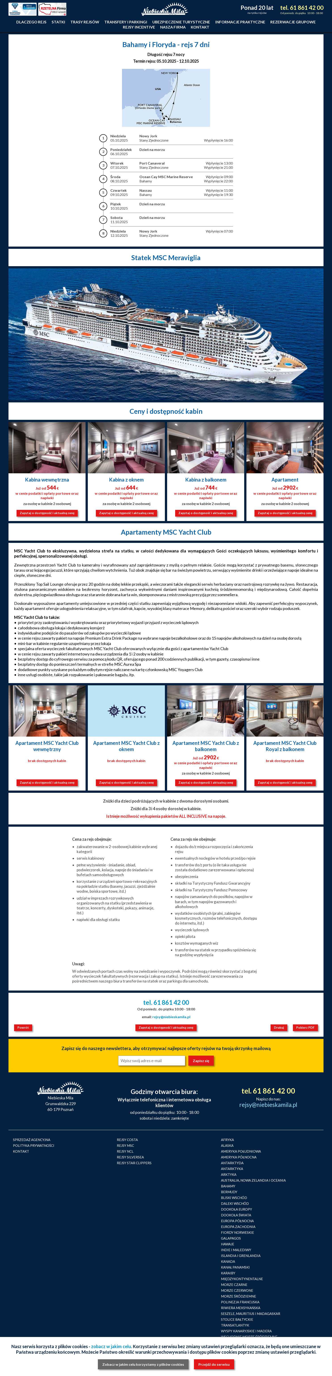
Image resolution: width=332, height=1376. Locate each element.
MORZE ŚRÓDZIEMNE (238, 1296)
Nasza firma (173, 27)
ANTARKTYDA (232, 1163)
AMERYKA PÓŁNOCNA (238, 1157)
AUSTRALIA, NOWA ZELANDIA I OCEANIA (253, 1180)
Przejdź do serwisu (214, 1364)
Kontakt (200, 27)
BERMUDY (229, 1192)
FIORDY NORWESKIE (237, 1232)
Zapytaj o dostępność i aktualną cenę (47, 513)
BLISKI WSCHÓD (234, 1198)
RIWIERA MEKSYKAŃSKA (240, 1308)
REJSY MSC (125, 1145)
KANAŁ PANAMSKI (235, 1267)
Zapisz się (201, 1061)
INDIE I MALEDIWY (236, 1250)
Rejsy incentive (139, 27)
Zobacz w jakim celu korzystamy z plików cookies (143, 1364)
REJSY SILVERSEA (130, 1157)
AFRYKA (227, 1140)
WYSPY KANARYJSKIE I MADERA (246, 1331)
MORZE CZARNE (234, 1285)
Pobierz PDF (305, 1027)
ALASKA (227, 1145)
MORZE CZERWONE (237, 1290)
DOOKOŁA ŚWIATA (236, 1215)
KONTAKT (21, 1151)
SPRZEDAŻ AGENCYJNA (31, 1140)
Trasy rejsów (84, 22)
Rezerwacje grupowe (293, 22)
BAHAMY (228, 1186)
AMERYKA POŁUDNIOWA (241, 1151)
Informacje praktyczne (240, 22)
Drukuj (279, 1027)
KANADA (228, 1261)
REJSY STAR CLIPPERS (134, 1163)
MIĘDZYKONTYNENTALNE (242, 1279)
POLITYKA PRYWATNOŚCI (33, 1145)
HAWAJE (227, 1244)
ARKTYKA (228, 1174)
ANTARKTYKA (232, 1169)
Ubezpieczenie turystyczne (181, 22)
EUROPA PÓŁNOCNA (237, 1221)
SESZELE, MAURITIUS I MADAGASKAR (250, 1314)
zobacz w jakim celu (111, 1346)
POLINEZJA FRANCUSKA (240, 1302)
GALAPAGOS (231, 1238)
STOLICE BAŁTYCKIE (237, 1319)
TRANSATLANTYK (235, 1325)
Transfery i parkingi (125, 22)
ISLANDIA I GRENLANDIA (241, 1256)
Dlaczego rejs (31, 22)
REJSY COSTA (127, 1140)
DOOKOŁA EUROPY (236, 1209)
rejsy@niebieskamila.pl (171, 1017)
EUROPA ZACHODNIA (238, 1227)
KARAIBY (228, 1273)
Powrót (23, 1027)
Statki (58, 22)
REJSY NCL (125, 1151)
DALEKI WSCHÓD (235, 1203)
